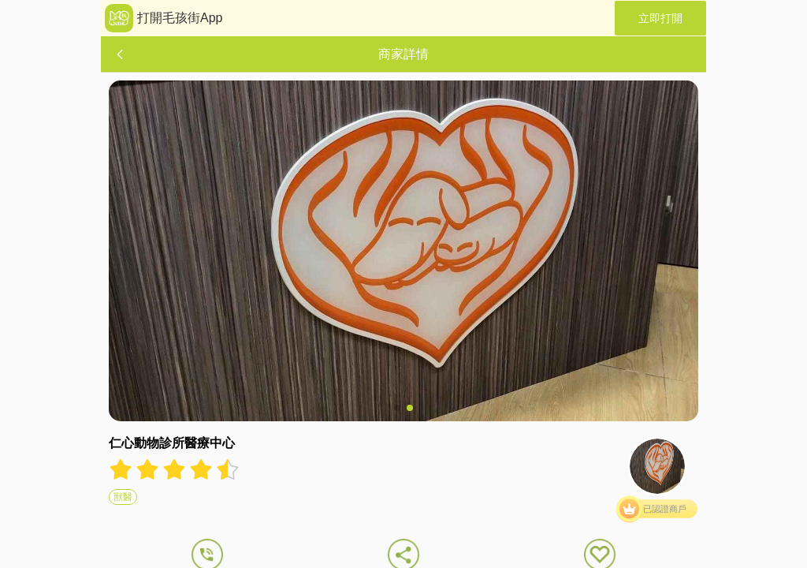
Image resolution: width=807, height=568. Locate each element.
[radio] (122, 469)
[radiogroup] (174, 469)
